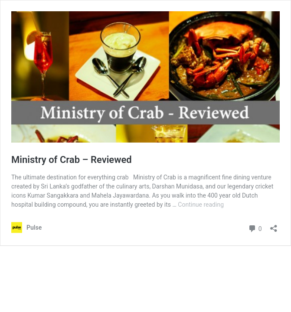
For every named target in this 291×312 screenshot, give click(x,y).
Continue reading (201, 204)
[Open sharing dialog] (274, 225)
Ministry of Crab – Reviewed (71, 159)
